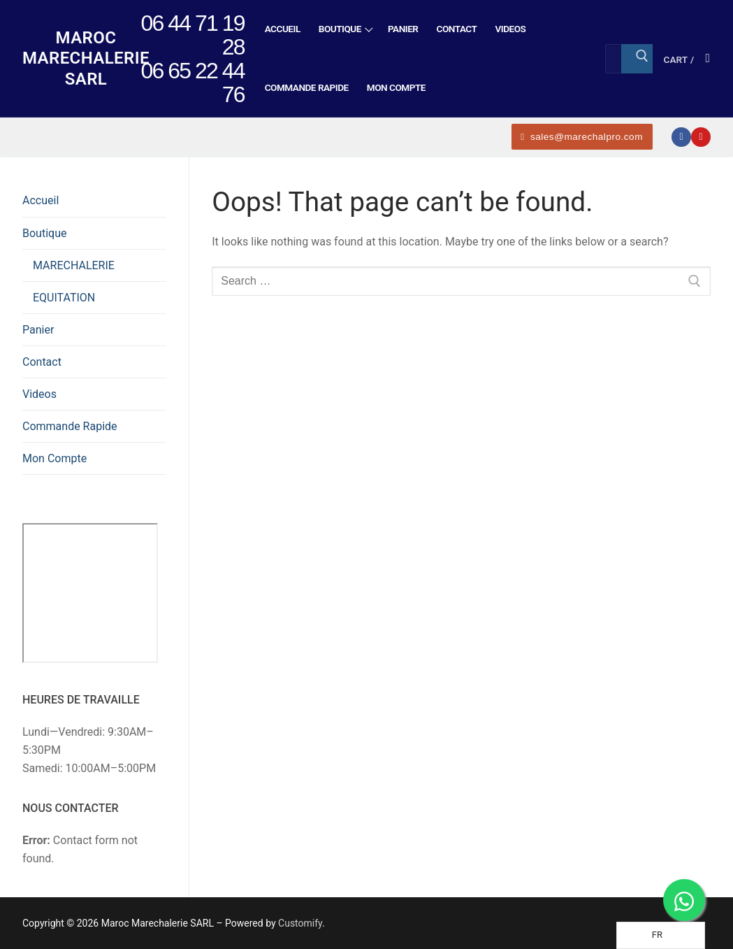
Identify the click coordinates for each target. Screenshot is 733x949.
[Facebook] (681, 137)
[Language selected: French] (660, 935)
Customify (300, 923)
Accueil (40, 200)
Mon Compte (54, 458)
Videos (39, 394)
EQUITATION (64, 297)
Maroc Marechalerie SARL (86, 58)
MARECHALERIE (74, 265)
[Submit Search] (637, 58)
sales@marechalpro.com (582, 136)
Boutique (45, 233)
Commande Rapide (69, 426)
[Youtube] (701, 137)
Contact (41, 362)
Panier (38, 329)
